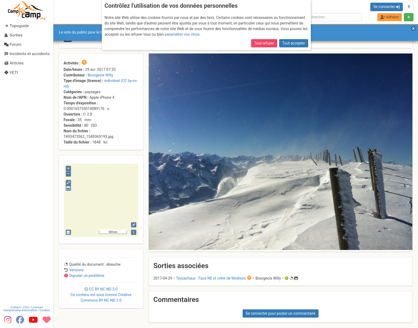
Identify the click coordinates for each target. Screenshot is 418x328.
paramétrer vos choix (182, 34)
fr (409, 7)
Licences (37, 307)
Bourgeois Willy (100, 75)
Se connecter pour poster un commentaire (281, 313)
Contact (15, 307)
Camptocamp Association (20, 310)
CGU (26, 307)
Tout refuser (264, 43)
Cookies (44, 310)
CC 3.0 (101, 294)
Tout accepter (293, 43)
